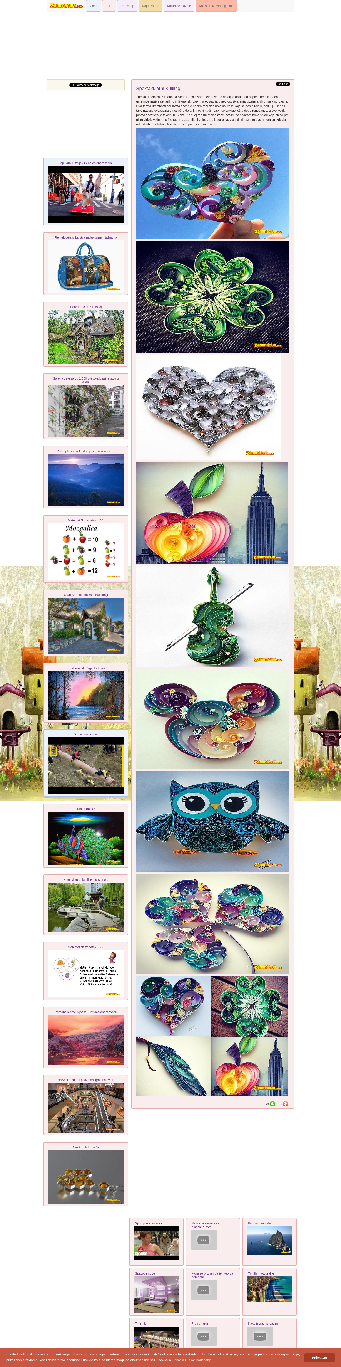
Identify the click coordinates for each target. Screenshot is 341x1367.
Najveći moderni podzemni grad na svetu (86, 1080)
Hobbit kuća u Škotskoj (86, 307)
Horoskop (127, 6)
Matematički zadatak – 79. (86, 947)
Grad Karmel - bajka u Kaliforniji (86, 595)
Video (93, 6)
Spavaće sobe (145, 1273)
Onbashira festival (86, 734)
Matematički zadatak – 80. (86, 520)
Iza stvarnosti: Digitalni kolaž (86, 668)
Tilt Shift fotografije (261, 1273)
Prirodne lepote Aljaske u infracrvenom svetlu (86, 1012)
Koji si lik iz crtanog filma (216, 6)
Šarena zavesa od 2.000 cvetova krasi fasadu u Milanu (86, 380)
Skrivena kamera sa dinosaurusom (205, 1225)
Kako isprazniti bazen (263, 1323)
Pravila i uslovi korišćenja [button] (193, 1360)
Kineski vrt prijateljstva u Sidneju (86, 879)
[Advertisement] (170, 46)
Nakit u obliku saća (86, 1147)
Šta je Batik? (86, 808)
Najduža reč (150, 6)
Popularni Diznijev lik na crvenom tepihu (86, 163)
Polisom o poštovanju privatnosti (96, 1354)
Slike (108, 6)
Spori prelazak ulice (148, 1223)
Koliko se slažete (179, 6)
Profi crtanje (200, 1323)
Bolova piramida (259, 1223)
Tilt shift (140, 1323)
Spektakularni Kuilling (158, 88)
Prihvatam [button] (319, 1357)
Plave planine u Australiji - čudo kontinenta (86, 451)
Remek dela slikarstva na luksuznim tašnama (86, 237)
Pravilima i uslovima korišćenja (46, 1354)
